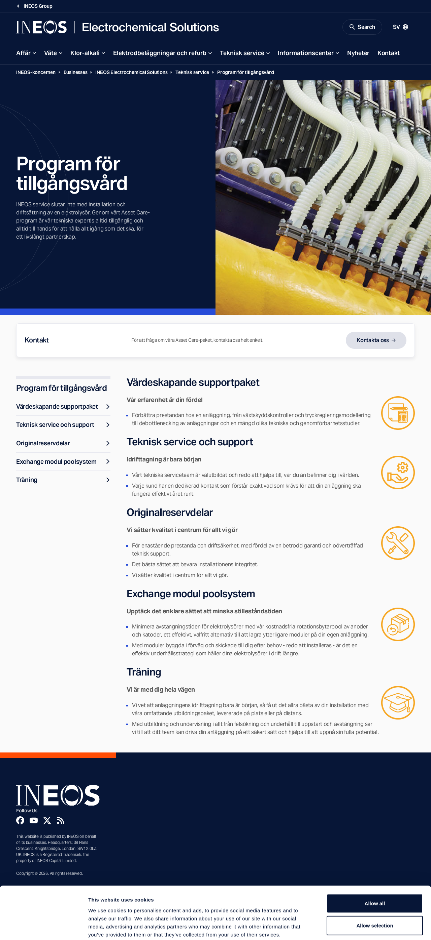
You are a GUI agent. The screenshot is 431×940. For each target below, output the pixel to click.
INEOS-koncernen (36, 72)
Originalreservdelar (63, 443)
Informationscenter (306, 53)
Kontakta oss (373, 340)
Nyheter (358, 53)
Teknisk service (242, 53)
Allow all (375, 868)
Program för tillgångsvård (245, 72)
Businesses (76, 72)
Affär (23, 53)
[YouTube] (34, 821)
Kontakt (388, 53)
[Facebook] (20, 821)
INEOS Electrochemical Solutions (131, 72)
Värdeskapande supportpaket (63, 407)
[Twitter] (47, 821)
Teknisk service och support (63, 425)
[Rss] (61, 821)
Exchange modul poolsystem (63, 462)
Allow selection (374, 891)
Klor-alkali (85, 53)
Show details (353, 927)
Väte (50, 53)
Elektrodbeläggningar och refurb (159, 53)
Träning (63, 480)
